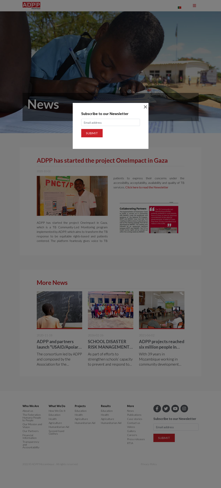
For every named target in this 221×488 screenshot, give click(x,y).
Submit (92, 133)
